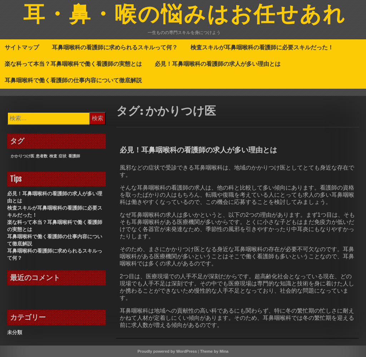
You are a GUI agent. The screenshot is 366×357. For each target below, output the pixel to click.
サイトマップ (22, 47)
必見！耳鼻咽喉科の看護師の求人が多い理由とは (218, 63)
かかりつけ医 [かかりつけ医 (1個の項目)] (22, 156)
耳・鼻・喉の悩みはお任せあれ (184, 15)
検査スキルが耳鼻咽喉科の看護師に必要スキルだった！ (262, 47)
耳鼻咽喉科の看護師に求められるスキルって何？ (115, 47)
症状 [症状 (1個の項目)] (62, 156)
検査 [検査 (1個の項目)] (53, 156)
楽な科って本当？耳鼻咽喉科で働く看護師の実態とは (73, 63)
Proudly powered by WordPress (167, 351)
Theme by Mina (214, 351)
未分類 (14, 332)
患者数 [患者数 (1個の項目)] (42, 156)
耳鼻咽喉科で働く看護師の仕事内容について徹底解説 (73, 80)
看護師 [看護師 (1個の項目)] (74, 156)
